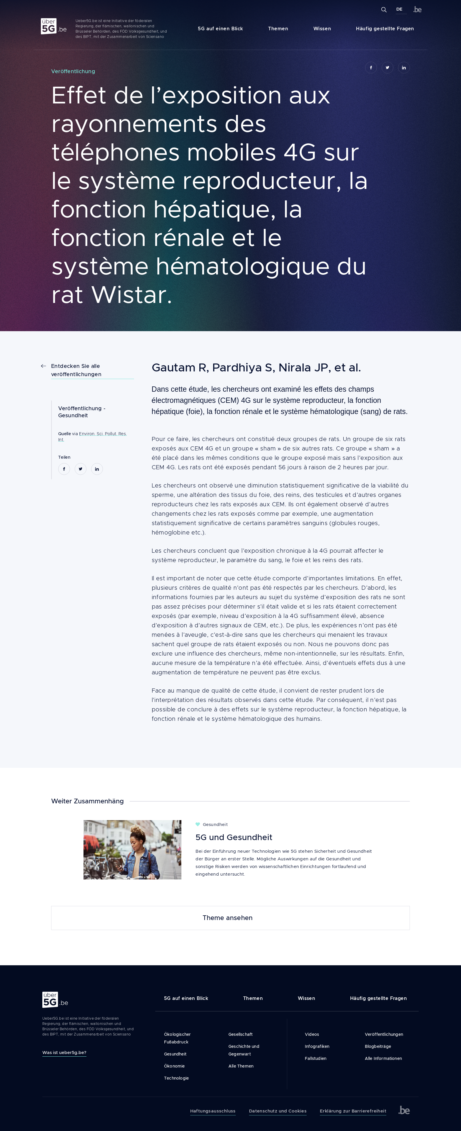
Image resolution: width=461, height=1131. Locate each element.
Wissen (322, 29)
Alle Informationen (383, 1058)
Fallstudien (315, 1058)
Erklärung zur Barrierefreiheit (353, 1111)
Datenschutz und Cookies (278, 1111)
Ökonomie (174, 1066)
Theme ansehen (228, 918)
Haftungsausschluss (213, 1111)
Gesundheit (73, 415)
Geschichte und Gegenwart (243, 1050)
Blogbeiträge (378, 1046)
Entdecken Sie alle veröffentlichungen (76, 370)
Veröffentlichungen (384, 1034)
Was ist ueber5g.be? (64, 1052)
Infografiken (317, 1046)
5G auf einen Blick (220, 29)
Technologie (176, 1078)
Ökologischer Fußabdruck (177, 1038)
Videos (312, 1034)
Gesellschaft (240, 1034)
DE (399, 9)
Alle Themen (240, 1066)
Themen (278, 29)
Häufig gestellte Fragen (385, 29)
